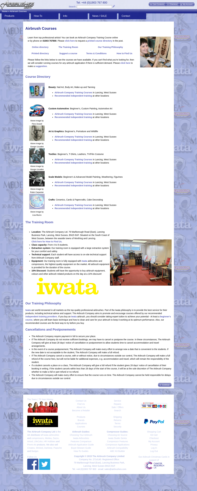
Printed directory (40, 53)
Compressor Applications (117, 444)
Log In (154, 448)
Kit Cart (154, 435)
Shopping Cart (154, 431)
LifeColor (38, 441)
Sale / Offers (118, 407)
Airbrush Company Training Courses (73, 92)
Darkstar (48, 448)
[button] (157, 4)
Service (117, 401)
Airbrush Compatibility (117, 448)
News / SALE (99, 16)
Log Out (154, 451)
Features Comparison (81, 441)
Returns (117, 420)
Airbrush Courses (18, 11)
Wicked (39, 448)
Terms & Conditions (96, 53)
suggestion (41, 66)
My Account (153, 441)
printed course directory (99, 41)
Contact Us (81, 401)
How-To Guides (81, 451)
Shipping (117, 417)
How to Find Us (124, 53)
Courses (81, 426)
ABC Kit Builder (117, 451)
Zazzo (56, 438)
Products (9, 16)
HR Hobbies (49, 441)
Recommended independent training (73, 96)
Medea (48, 438)
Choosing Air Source (117, 435)
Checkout (154, 438)
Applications (81, 423)
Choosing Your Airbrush (81, 435)
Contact (126, 16)
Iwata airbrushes (51, 435)
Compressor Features (117, 441)
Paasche (57, 448)
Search (72, 6)
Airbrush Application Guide (81, 444)
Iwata (84, 261)
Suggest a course (68, 53)
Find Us (81, 404)
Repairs (117, 404)
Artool (30, 441)
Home (5, 11)
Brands (81, 420)
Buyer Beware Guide (81, 448)
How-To (38, 16)
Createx (31, 448)
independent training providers (41, 316)
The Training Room (68, 47)
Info (65, 16)
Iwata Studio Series (117, 438)
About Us (81, 407)
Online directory (40, 47)
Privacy (154, 444)
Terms (117, 423)
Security (117, 426)
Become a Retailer (81, 410)
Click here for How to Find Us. (47, 241)
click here (70, 41)
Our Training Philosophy (110, 47)
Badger (34, 451)
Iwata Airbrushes (81, 438)
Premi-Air (31, 444)
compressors (37, 438)
